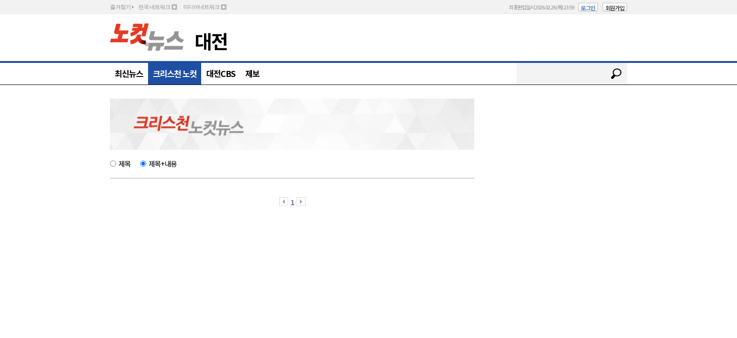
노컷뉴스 (147, 37)
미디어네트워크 (201, 7)
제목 (124, 163)
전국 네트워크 (154, 7)
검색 (616, 73)
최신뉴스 (129, 73)
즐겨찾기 (120, 7)
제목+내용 (163, 163)
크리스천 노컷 (174, 73)
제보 (252, 73)
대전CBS (220, 73)
